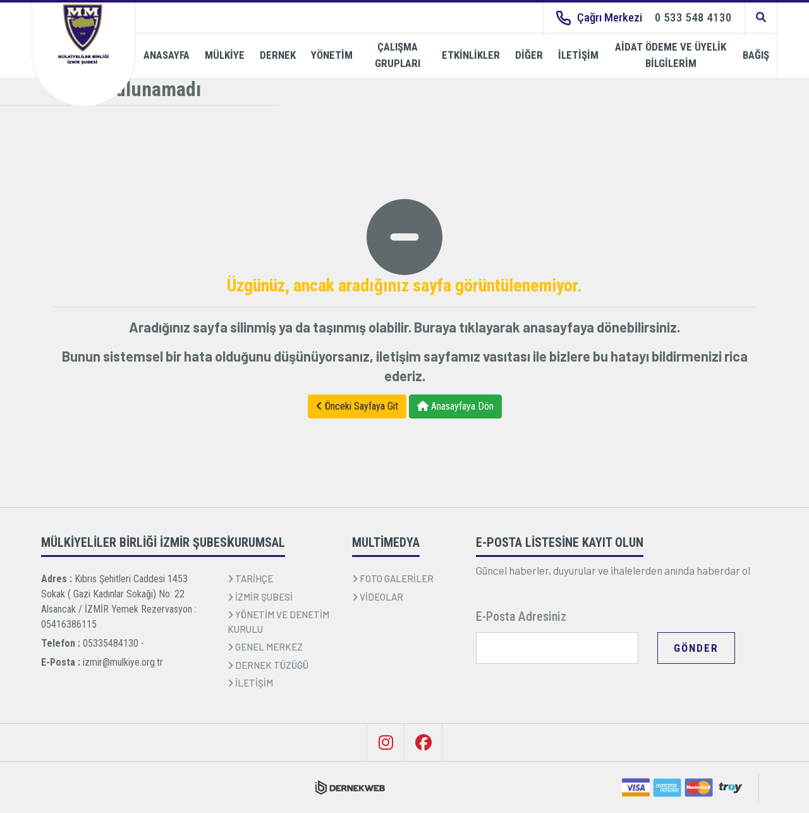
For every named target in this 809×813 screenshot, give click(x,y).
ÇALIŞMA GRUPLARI (397, 55)
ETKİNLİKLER (471, 55)
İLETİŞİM (578, 55)
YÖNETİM (332, 55)
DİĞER (529, 55)
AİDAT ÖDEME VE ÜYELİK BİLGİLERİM (670, 55)
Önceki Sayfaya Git (357, 406)
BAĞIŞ (756, 55)
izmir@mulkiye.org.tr (123, 662)
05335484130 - (113, 643)
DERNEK (278, 55)
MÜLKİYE (225, 55)
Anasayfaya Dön (455, 406)
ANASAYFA (166, 55)
